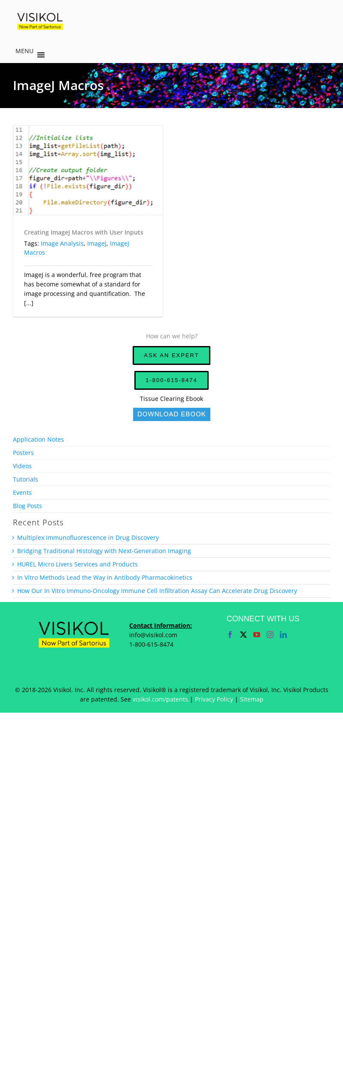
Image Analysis (62, 243)
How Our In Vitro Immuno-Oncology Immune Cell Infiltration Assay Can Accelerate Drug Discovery (157, 591)
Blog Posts (27, 506)
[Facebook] (230, 634)
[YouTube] (256, 634)
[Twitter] (243, 634)
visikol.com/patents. (161, 699)
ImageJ (96, 243)
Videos (22, 466)
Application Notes (38, 439)
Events (22, 492)
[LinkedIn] (283, 634)
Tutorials (25, 479)
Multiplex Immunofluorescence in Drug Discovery (88, 537)
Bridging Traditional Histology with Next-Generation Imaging (104, 551)
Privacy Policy (214, 699)
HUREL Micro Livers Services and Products (77, 564)
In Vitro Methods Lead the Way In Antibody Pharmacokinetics (104, 577)
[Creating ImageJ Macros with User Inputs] (88, 170)
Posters (23, 453)
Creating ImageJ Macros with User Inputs (83, 232)
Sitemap (252, 699)
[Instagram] (270, 634)
